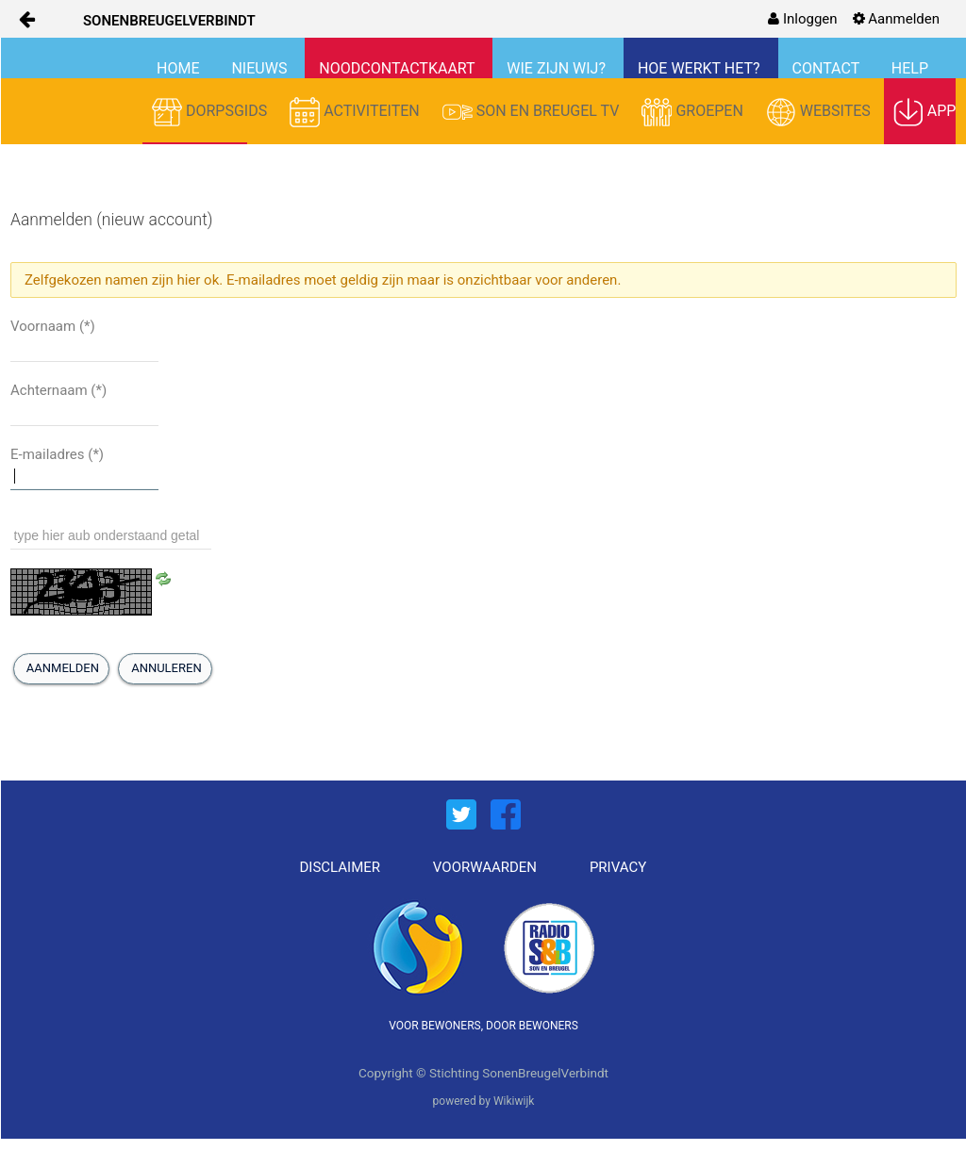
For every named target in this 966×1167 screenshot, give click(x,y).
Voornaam (52, 326)
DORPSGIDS (211, 112)
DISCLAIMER (340, 867)
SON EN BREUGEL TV (533, 112)
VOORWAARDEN (485, 867)
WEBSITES (820, 112)
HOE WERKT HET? (701, 68)
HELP (909, 68)
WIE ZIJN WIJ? (558, 68)
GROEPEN (693, 112)
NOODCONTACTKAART (398, 68)
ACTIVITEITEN (357, 112)
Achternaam (58, 390)
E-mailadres (57, 454)
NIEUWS (261, 68)
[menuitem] (802, 19)
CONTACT (827, 68)
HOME (180, 68)
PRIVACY (618, 867)
